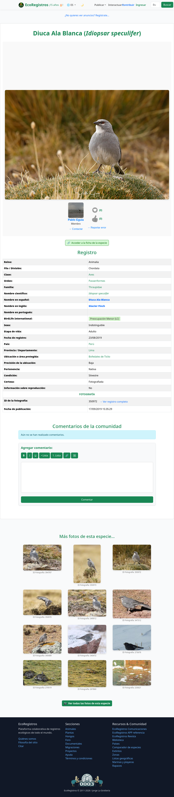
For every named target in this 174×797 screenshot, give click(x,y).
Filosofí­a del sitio (28, 742)
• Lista (44, 455)
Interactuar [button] (114, 5)
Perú (91, 344)
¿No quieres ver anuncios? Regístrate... (87, 15)
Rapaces (117, 765)
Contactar (76, 229)
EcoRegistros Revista (124, 736)
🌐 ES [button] (70, 5)
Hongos (69, 736)
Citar (21, 746)
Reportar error (97, 227)
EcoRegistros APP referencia (128, 732)
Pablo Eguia (76, 219)
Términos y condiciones (78, 758)
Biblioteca (118, 740)
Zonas (115, 754)
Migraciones (72, 747)
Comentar (87, 499)
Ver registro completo (114, 401)
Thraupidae (95, 287)
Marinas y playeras (123, 762)
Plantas (69, 732)
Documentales (73, 743)
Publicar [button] (99, 5)
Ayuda (69, 754)
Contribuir (128, 5)
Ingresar (141, 5)
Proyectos (70, 751)
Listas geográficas (122, 758)
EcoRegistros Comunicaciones (129, 729)
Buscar (167, 4)
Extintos (117, 751)
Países (116, 743)
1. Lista (57, 455)
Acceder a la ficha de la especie (87, 243)
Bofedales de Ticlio (99, 356)
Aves (91, 274)
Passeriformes (97, 281)
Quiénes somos (27, 738)
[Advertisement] (87, 65)
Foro (68, 740)
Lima (91, 350)
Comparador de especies (126, 747)
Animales (70, 729)
